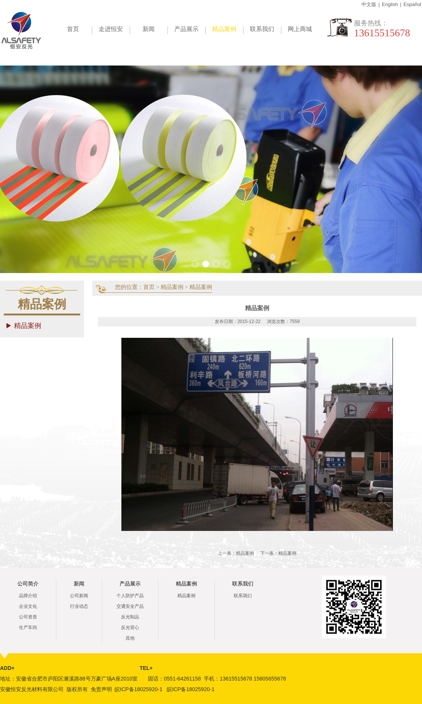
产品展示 (186, 29)
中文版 (368, 4)
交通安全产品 (130, 606)
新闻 (149, 29)
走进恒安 (111, 29)
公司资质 (28, 617)
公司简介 (28, 584)
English (390, 4)
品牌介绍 (28, 595)
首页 (73, 29)
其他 (130, 638)
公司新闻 (79, 595)
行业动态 (79, 606)
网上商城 (300, 29)
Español (412, 4)
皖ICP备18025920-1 (138, 689)
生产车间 (28, 627)
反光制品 (130, 617)
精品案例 (227, 30)
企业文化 (28, 606)
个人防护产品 (130, 595)
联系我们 (262, 29)
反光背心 (130, 627)
